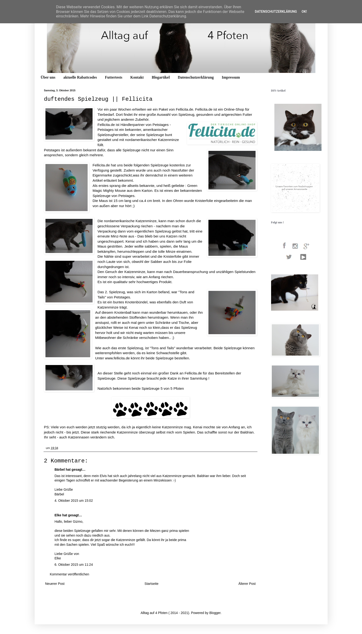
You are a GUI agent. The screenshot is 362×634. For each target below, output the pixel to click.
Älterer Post (247, 584)
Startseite (152, 584)
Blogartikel (161, 77)
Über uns (48, 77)
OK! (304, 11)
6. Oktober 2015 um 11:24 (74, 564)
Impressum (231, 77)
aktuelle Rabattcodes (80, 77)
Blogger (214, 613)
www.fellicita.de (117, 358)
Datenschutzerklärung (196, 77)
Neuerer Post (55, 584)
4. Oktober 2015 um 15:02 (74, 500)
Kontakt (137, 77)
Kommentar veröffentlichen (69, 574)
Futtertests (113, 77)
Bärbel (60, 469)
